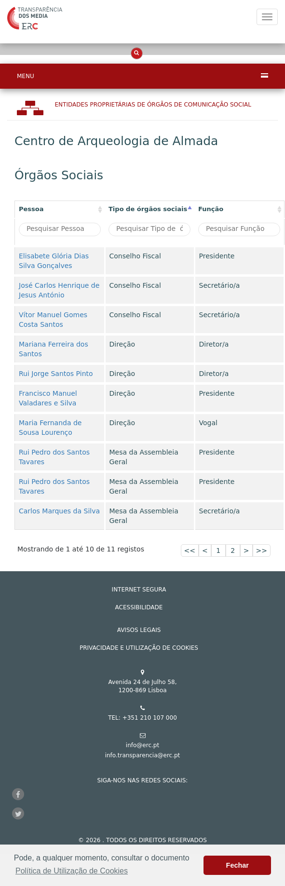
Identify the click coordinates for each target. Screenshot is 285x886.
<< (189, 550)
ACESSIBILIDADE (139, 607)
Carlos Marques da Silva (59, 511)
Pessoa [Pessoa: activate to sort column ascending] (31, 209)
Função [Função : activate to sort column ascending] (210, 209)
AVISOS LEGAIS (139, 630)
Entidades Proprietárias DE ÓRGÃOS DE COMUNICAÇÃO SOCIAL (153, 104)
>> (261, 550)
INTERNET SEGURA (139, 589)
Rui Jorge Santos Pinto (56, 373)
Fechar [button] (237, 865)
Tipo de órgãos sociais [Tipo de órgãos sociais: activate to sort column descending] (148, 209)
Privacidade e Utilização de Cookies (139, 647)
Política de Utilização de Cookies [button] (71, 871)
